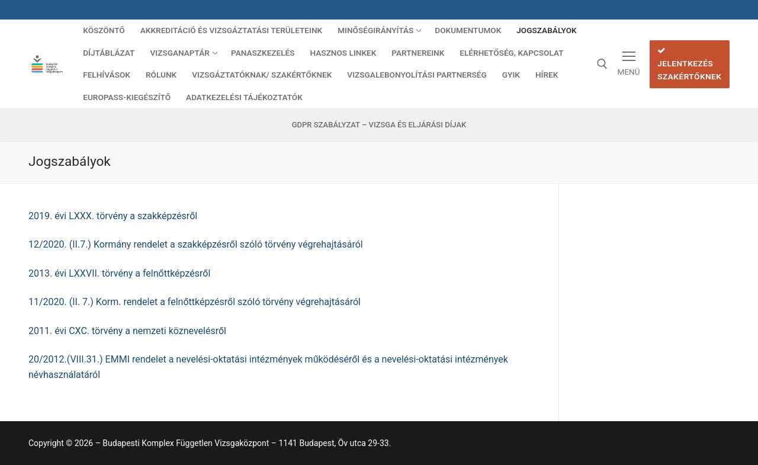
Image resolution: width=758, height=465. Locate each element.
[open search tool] (602, 64)
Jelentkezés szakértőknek (689, 64)
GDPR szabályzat (326, 124)
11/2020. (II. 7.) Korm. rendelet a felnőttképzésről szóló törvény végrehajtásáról (194, 301)
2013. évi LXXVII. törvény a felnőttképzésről (119, 273)
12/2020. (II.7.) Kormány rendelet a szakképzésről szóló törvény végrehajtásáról (195, 244)
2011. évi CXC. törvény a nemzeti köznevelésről (127, 330)
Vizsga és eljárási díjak (418, 124)
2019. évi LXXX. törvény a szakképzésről (112, 216)
